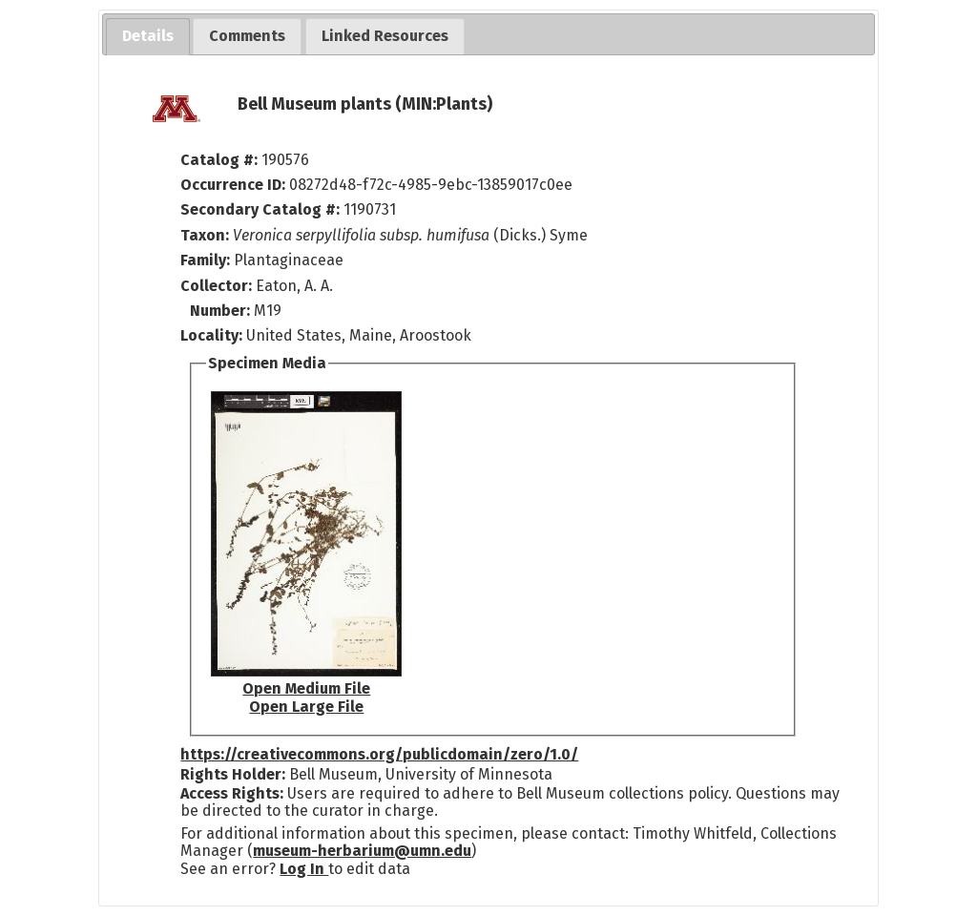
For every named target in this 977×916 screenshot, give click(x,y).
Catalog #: (220, 160)
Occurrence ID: (234, 185)
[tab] (148, 36)
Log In (304, 869)
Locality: (211, 335)
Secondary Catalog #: (260, 209)
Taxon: (204, 235)
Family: (205, 260)
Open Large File (306, 706)
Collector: (218, 286)
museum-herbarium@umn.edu (362, 851)
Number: (222, 311)
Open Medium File (306, 688)
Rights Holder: (232, 774)
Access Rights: (231, 793)
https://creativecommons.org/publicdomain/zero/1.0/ (379, 754)
